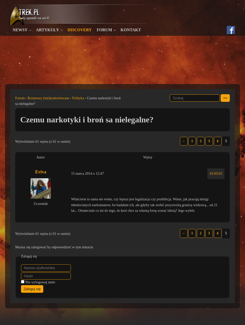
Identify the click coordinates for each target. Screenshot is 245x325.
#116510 (216, 173)
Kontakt (130, 30)
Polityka (78, 98)
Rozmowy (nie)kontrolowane (48, 98)
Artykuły (47, 30)
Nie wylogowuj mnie (40, 282)
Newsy (20, 30)
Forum (104, 30)
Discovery (80, 30)
